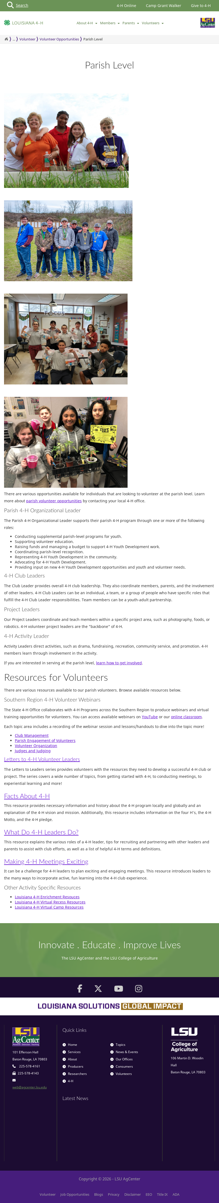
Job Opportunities (74, 1194)
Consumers (121, 1066)
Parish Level (92, 39)
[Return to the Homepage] (6, 39)
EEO (149, 1194)
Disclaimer (132, 1194)
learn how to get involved (119, 662)
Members (110, 22)
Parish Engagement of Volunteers (45, 740)
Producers (73, 1066)
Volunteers (153, 22)
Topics (117, 1044)
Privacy (113, 1194)
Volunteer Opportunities (59, 39)
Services (72, 1052)
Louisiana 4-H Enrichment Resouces (47, 896)
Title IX (162, 1194)
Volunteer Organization (36, 745)
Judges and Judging (33, 750)
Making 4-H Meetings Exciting (46, 861)
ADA (176, 1194)
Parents (130, 22)
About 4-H (87, 22)
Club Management (32, 735)
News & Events (124, 1052)
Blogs (98, 1194)
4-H (68, 1081)
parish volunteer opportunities (54, 500)
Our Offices (121, 1059)
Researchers (75, 1073)
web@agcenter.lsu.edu (29, 1087)
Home (70, 1044)
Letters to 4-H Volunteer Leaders (42, 759)
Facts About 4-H (27, 796)
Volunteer (27, 39)
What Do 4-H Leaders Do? (41, 832)
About (70, 1059)
